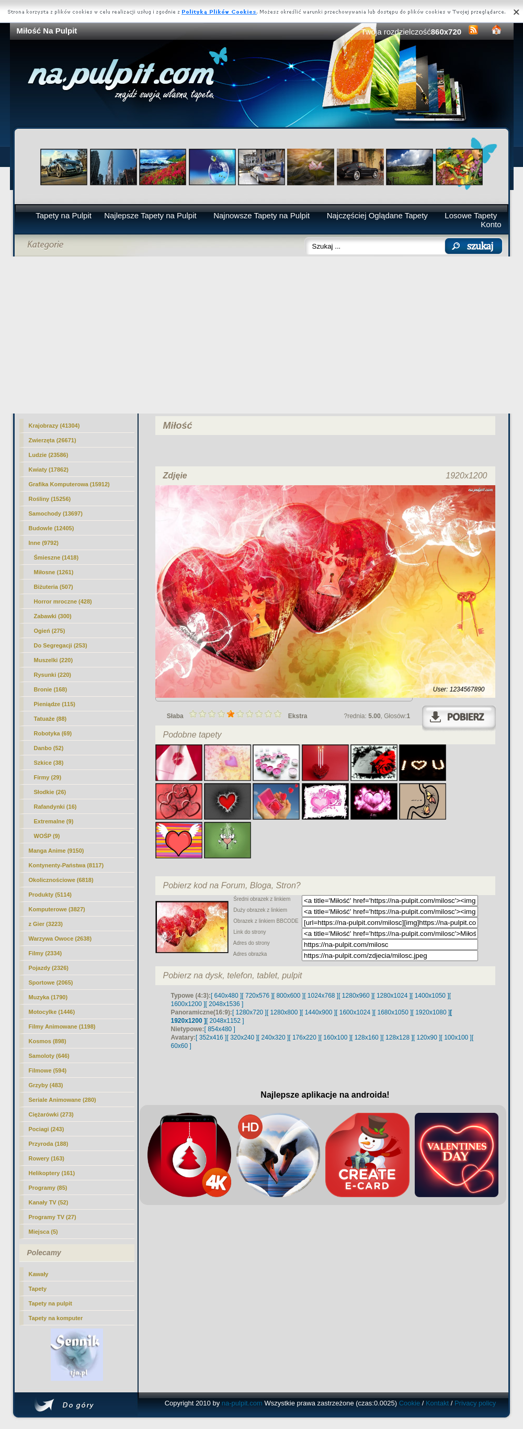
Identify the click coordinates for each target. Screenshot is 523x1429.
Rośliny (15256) (50, 499)
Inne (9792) (44, 543)
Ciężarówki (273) (51, 1114)
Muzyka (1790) (48, 997)
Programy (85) (48, 1188)
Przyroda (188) (49, 1144)
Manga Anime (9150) (56, 850)
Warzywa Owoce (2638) (60, 938)
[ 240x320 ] (273, 1037)
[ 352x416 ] (211, 1037)
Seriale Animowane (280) (62, 1100)
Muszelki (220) (53, 660)
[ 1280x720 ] (249, 1012)
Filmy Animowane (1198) (62, 1026)
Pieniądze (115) (54, 704)
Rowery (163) (46, 1158)
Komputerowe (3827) (57, 909)
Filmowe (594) (48, 1070)
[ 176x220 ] (304, 1037)
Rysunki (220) (53, 675)
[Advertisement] (262, 335)
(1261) (54, 572)
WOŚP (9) (47, 836)
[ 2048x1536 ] (225, 1004)
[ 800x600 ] (288, 995)
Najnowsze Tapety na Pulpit (261, 215)
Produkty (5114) (50, 894)
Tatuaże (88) (50, 719)
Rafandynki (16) (55, 806)
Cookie (409, 1403)
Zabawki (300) (53, 616)
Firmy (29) (48, 777)
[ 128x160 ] (366, 1037)
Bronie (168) (50, 689)
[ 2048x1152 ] (225, 1020)
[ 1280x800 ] (284, 1012)
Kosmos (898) (47, 1041)
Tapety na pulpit (51, 1303)
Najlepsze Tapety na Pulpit (150, 215)
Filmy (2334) (45, 953)
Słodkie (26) (50, 792)
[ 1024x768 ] (321, 995)
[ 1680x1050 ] (393, 1012)
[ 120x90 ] (427, 1037)
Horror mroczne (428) (63, 601)
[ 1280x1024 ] (392, 995)
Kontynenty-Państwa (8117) (66, 865)
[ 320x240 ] (241, 1037)
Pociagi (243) (46, 1129)
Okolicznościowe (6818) (61, 880)
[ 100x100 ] (456, 1037)
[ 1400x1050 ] (430, 995)
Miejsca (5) (43, 1232)
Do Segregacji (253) (60, 645)
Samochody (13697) (56, 513)
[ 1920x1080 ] (431, 1012)
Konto (491, 224)
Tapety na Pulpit (64, 215)
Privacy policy (475, 1403)
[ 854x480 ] (219, 1029)
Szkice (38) (49, 763)
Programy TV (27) (52, 1217)
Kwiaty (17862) (49, 469)
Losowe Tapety (471, 215)
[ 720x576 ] (257, 995)
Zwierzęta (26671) (52, 440)
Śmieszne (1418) (56, 557)
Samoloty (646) (49, 1056)
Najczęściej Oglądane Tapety (377, 215)
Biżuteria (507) (53, 587)
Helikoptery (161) (52, 1173)
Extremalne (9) (54, 821)
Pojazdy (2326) (49, 968)
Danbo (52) (49, 748)
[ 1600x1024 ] (355, 1012)
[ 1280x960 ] (355, 995)
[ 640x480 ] (226, 995)
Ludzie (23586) (49, 455)
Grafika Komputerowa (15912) (69, 484)
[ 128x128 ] (397, 1037)
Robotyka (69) (53, 733)
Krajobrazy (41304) (54, 425)
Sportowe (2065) (51, 982)
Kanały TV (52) (49, 1202)
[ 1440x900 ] (318, 1012)
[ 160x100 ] (335, 1037)
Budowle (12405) (51, 528)
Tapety (38, 1289)
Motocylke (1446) (52, 1012)
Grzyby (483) (46, 1085)
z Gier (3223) (46, 924)
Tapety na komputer (56, 1318)
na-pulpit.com (242, 1403)
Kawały (39, 1274)
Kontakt (437, 1403)
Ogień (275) (49, 631)
